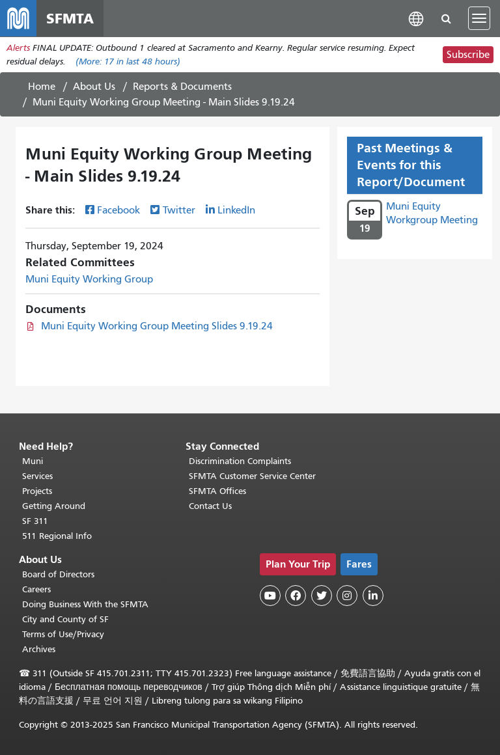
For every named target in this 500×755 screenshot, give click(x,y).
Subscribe (468, 55)
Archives (38, 649)
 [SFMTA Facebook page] (295, 595)
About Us (94, 86)
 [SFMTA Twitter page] (321, 595)
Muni (32, 461)
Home (41, 86)
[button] (416, 18)
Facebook (118, 210)
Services (37, 476)
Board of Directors (58, 574)
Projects (37, 491)
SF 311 (35, 521)
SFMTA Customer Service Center (252, 476)
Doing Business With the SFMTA (85, 604)
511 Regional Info (57, 536)
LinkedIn (236, 210)
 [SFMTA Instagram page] (347, 595)
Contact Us (210, 506)
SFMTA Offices (217, 491)
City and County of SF (65, 619)
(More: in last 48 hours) (128, 61)
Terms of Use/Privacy (63, 634)
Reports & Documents (182, 86)
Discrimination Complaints (240, 461)
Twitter (179, 210)
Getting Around (53, 506)
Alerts (18, 47)
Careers (36, 589)
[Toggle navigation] (479, 18)
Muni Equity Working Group (89, 279)
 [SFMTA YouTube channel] (270, 595)
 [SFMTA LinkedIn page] (373, 595)
